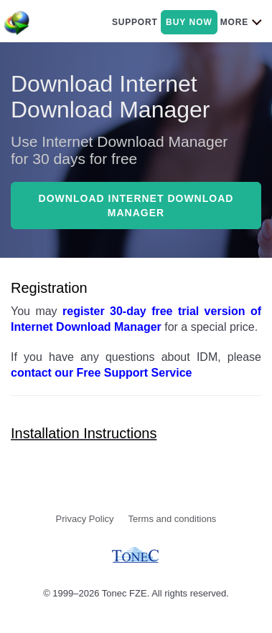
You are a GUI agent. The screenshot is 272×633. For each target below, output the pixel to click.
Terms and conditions (172, 518)
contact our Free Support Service (101, 373)
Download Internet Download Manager (136, 205)
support (135, 22)
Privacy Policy (85, 518)
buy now (189, 22)
